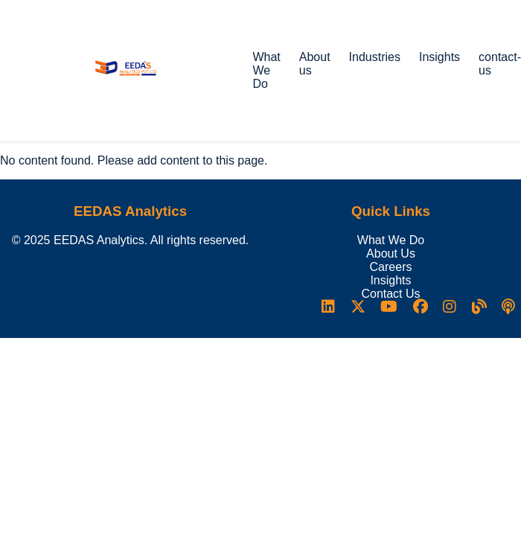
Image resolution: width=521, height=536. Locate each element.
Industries (374, 57)
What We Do (266, 70)
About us (314, 64)
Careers (391, 267)
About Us (390, 253)
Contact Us (390, 293)
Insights (439, 57)
